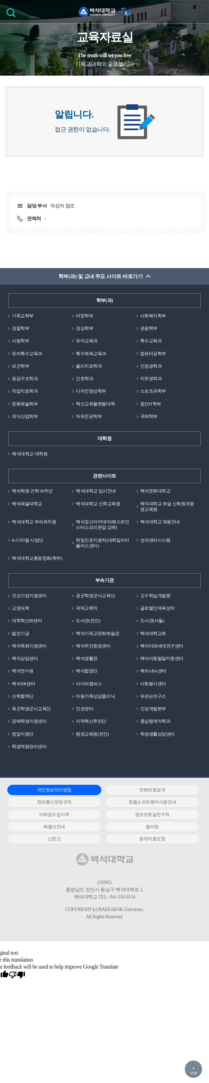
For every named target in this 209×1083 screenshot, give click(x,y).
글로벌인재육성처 (157, 608)
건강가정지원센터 (29, 595)
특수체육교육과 (91, 353)
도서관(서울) (152, 620)
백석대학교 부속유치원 (34, 521)
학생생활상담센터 (157, 734)
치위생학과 (151, 378)
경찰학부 (20, 328)
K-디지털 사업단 (27, 540)
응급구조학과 (25, 378)
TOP (193, 1073)
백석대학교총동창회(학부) (37, 558)
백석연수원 (23, 670)
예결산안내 (54, 826)
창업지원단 (23, 734)
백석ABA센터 (153, 670)
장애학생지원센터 (29, 721)
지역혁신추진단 (91, 721)
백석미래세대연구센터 (161, 645)
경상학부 (84, 328)
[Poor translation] (17, 975)
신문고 (54, 838)
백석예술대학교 (27, 503)
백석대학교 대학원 (29, 453)
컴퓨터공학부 (153, 353)
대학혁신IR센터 (27, 620)
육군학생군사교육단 (31, 708)
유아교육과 (87, 340)
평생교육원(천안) (92, 734)
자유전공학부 (89, 416)
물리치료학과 (89, 366)
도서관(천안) (88, 620)
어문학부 (84, 315)
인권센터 (84, 708)
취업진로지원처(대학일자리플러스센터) (102, 543)
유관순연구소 (153, 696)
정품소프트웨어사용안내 (152, 802)
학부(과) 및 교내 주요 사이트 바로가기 (100, 276)
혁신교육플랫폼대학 (95, 403)
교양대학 (20, 608)
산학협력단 (23, 696)
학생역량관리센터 (29, 746)
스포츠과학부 (153, 391)
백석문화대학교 (155, 490)
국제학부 (148, 416)
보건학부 (20, 366)
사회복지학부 (153, 315)
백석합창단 (87, 670)
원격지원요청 (152, 838)
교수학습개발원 (155, 595)
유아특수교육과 (27, 353)
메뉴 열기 (198, 11)
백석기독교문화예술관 (97, 633)
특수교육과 (151, 340)
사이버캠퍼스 (89, 683)
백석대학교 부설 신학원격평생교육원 (167, 506)
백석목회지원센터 (29, 645)
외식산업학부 (25, 416)
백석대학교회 (153, 633)
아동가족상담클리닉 (95, 696)
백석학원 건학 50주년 (32, 490)
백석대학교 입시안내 (96, 490)
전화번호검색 (152, 789)
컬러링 (152, 826)
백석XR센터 (23, 683)
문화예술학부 (25, 403)
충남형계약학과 (155, 721)
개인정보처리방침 (54, 789)
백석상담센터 (25, 658)
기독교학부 (23, 315)
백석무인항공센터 (93, 645)
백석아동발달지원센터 (161, 658)
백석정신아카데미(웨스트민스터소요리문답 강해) (102, 524)
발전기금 (20, 633)
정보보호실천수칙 (152, 814)
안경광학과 (151, 366)
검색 (12, 14)
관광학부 (148, 328)
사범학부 (20, 340)
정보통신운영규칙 (54, 802)
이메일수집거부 (54, 814)
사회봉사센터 (153, 683)
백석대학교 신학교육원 (98, 503)
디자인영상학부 (91, 391)
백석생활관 (87, 658)
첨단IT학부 (150, 403)
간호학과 (84, 378)
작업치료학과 (25, 391)
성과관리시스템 (155, 540)
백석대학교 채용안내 (160, 521)
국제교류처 (87, 608)
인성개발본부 (153, 708)
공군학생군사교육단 (95, 595)
